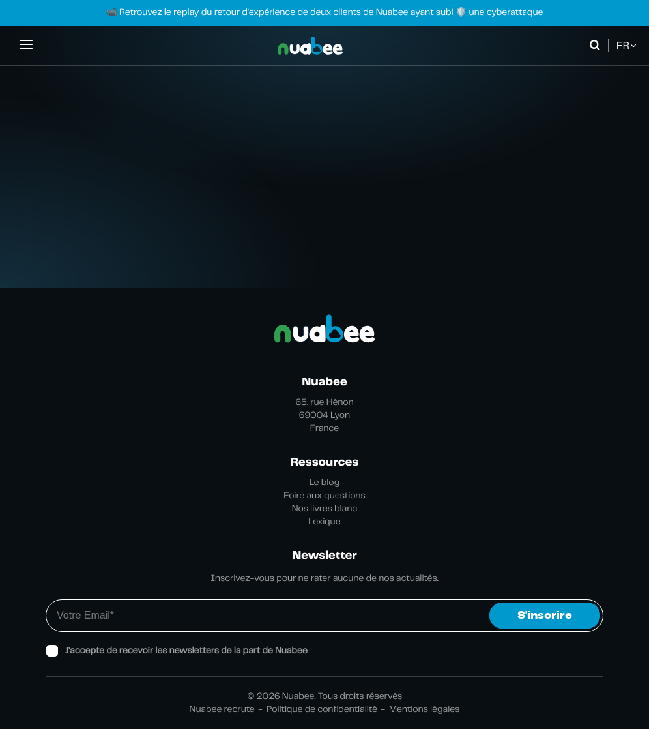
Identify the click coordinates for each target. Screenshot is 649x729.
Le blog (325, 482)
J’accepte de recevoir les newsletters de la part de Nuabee (186, 651)
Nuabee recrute (222, 709)
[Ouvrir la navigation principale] (26, 46)
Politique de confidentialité (322, 709)
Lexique (324, 522)
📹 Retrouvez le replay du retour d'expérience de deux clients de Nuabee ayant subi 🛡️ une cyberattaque (324, 12)
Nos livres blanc (325, 508)
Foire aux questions (324, 495)
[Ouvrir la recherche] (597, 45)
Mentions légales (424, 709)
